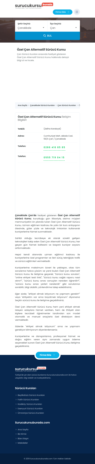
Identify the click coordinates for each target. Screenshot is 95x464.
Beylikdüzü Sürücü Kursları (30, 395)
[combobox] (31, 28)
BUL (47, 35)
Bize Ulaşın (22, 438)
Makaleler (21, 442)
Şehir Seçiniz (24, 23)
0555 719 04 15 (54, 157)
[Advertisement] (47, 83)
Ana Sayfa (21, 429)
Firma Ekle (63, 12)
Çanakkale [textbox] (24, 28)
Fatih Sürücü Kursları (27, 399)
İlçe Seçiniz (55, 23)
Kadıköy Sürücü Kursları (28, 404)
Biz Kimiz (20, 433)
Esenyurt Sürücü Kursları (29, 408)
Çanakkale (60, 139)
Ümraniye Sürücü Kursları (29, 412)
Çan (51, 139)
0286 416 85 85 (54, 147)
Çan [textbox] (52, 28)
